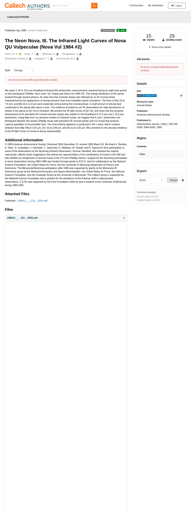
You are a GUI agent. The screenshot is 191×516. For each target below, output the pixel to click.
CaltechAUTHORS (18, 16)
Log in (176, 5)
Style (7, 70)
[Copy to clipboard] (181, 95)
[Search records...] (70, 5)
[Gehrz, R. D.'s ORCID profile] (19, 54)
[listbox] (24, 70)
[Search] (94, 5)
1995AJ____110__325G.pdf (32, 200)
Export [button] (173, 180)
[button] (66, 218)
